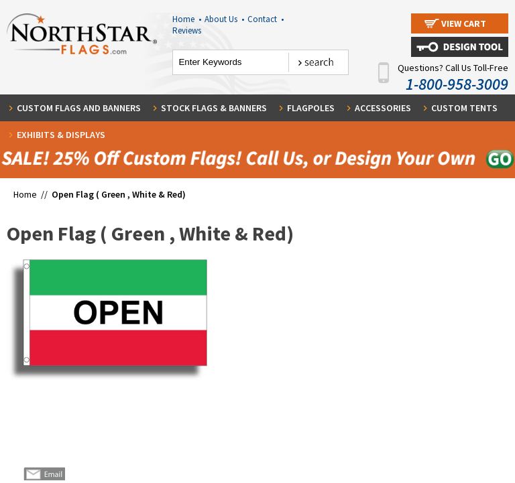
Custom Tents (464, 108)
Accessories (383, 108)
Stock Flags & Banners (214, 108)
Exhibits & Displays (61, 135)
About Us (224, 19)
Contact (265, 19)
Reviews (186, 30)
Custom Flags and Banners (79, 108)
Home (186, 19)
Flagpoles (311, 108)
